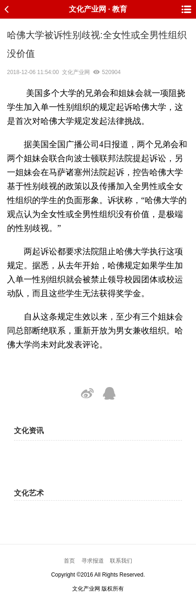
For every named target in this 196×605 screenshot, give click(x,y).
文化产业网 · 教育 (98, 9)
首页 (69, 560)
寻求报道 (92, 560)
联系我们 (121, 560)
